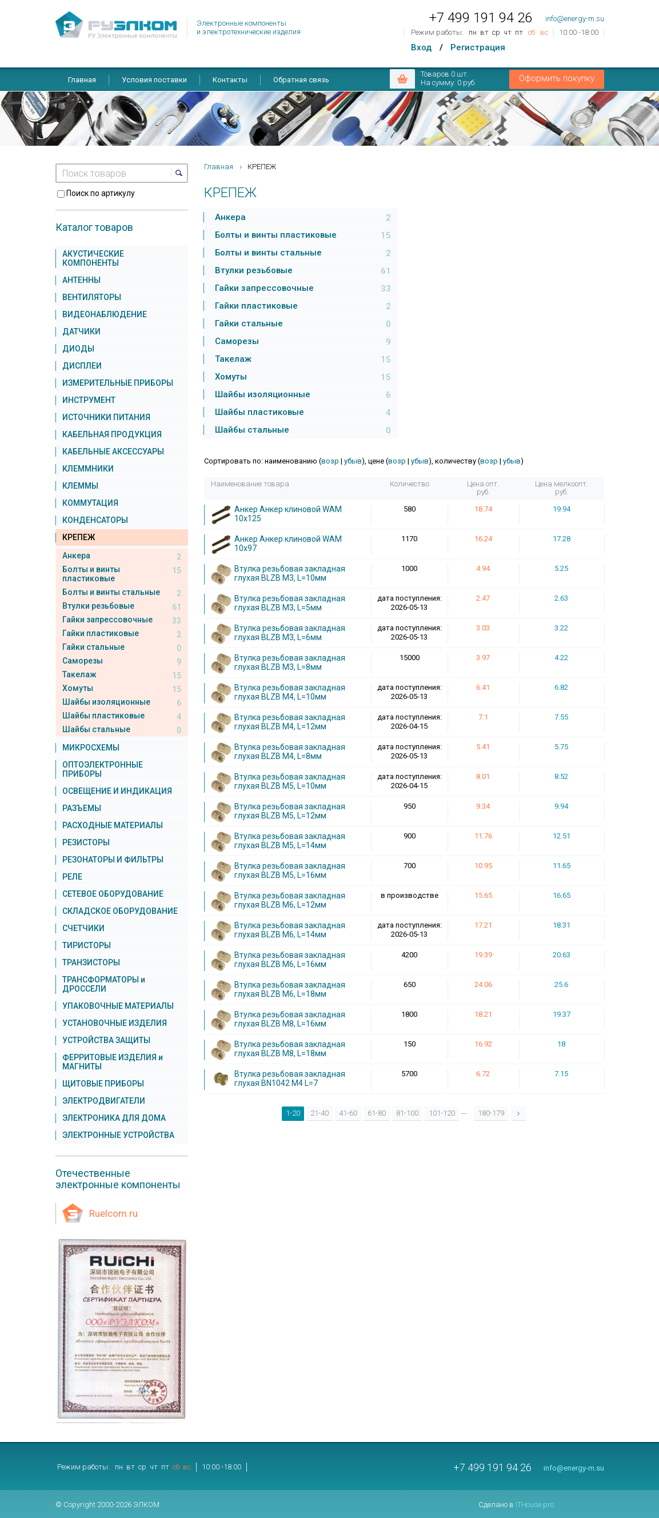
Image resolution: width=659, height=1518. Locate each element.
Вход (421, 47)
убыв (353, 461)
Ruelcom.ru (113, 1213)
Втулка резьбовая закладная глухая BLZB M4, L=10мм (289, 692)
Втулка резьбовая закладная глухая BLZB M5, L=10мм (289, 781)
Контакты (230, 79)
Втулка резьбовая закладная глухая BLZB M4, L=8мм (289, 751)
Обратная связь (301, 79)
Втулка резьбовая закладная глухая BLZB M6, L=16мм (289, 959)
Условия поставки (154, 79)
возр (330, 461)
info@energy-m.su (574, 18)
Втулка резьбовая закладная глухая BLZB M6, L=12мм (289, 900)
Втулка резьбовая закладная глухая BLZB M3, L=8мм (289, 662)
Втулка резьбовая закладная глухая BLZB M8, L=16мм (289, 1019)
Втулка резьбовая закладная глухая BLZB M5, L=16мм (289, 870)
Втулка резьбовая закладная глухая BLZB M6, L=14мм (289, 930)
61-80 (377, 1113)
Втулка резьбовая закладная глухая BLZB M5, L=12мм (289, 811)
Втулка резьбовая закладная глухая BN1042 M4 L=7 (289, 1078)
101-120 (442, 1113)
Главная (82, 79)
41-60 (348, 1113)
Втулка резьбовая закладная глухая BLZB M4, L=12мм (289, 722)
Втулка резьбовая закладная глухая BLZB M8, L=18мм (289, 1049)
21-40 (319, 1113)
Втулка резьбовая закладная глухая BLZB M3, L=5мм (289, 603)
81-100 (407, 1113)
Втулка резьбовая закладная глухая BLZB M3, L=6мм (289, 633)
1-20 (293, 1113)
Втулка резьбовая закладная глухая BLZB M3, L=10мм (289, 573)
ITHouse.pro (535, 1504)
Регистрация (477, 47)
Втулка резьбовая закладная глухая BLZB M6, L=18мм (289, 989)
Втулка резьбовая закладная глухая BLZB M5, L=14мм (289, 841)
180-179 (491, 1113)
